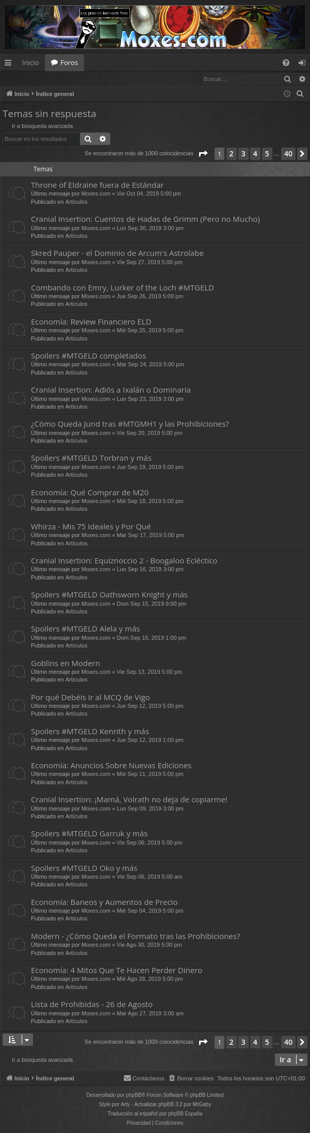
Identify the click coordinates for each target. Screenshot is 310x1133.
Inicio (30, 62)
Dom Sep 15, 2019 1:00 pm (151, 638)
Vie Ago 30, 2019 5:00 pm (149, 945)
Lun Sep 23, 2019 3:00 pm (150, 399)
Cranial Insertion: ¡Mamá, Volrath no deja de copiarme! (129, 800)
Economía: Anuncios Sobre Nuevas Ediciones (111, 765)
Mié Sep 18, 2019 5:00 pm (150, 501)
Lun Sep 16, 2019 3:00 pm (150, 569)
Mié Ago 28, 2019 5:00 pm (150, 979)
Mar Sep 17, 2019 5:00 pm (150, 535)
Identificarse (27, 78)
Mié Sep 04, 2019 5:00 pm (150, 911)
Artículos (77, 202)
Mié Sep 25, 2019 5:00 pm (150, 331)
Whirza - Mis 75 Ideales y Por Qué (91, 527)
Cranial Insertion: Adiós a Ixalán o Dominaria (111, 390)
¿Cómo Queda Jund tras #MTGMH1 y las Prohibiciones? (130, 424)
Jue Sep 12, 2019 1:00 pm (150, 740)
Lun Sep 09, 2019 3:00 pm (150, 809)
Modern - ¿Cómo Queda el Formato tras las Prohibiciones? (135, 936)
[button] (202, 154)
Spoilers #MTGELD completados (88, 356)
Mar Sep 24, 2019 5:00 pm (150, 365)
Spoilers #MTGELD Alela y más (85, 629)
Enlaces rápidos (10, 64)
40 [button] (288, 154)
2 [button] (232, 154)
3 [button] (243, 154)
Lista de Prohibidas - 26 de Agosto (92, 1004)
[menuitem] (286, 62)
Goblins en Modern (65, 663)
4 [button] (255, 154)
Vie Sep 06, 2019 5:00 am (149, 877)
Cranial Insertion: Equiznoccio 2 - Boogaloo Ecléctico (124, 561)
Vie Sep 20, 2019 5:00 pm (149, 433)
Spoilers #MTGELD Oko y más (84, 868)
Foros (69, 62)
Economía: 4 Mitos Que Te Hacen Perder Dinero (116, 970)
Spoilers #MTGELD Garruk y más (89, 834)
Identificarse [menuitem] (304, 64)
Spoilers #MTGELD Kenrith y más (90, 731)
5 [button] (267, 154)
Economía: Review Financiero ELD (91, 322)
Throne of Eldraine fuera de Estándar (97, 185)
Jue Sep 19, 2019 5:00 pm (150, 467)
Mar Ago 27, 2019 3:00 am (150, 1014)
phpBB (133, 1095)
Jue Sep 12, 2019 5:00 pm (150, 706)
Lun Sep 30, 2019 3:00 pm (150, 228)
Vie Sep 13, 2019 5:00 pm (149, 672)
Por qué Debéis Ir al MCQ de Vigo (90, 697)
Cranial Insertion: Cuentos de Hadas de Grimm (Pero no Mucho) (145, 219)
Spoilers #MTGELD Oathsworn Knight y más (109, 595)
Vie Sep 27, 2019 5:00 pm (149, 263)
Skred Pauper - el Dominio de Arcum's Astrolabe (117, 253)
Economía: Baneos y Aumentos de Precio (104, 902)
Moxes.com (95, 194)
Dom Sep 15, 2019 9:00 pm (151, 604)
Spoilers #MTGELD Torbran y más (91, 458)
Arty (125, 1105)
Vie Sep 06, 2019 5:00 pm (149, 843)
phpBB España (185, 1114)
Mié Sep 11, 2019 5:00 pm (150, 774)
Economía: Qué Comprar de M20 (90, 493)
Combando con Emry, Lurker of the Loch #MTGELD (122, 288)
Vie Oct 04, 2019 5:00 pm (149, 194)
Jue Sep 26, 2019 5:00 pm (150, 297)
